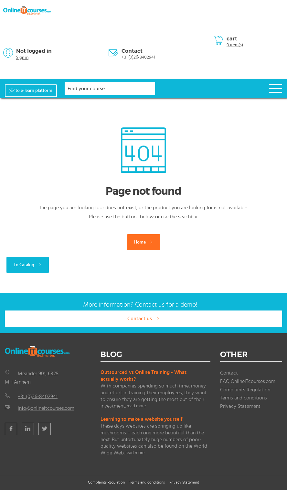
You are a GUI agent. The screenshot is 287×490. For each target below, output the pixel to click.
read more (136, 406)
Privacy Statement (240, 406)
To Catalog (28, 265)
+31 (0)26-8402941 (138, 57)
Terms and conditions (243, 397)
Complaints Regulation (245, 389)
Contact (132, 51)
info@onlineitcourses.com (46, 408)
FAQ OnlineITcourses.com (247, 381)
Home (143, 242)
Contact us (143, 318)
